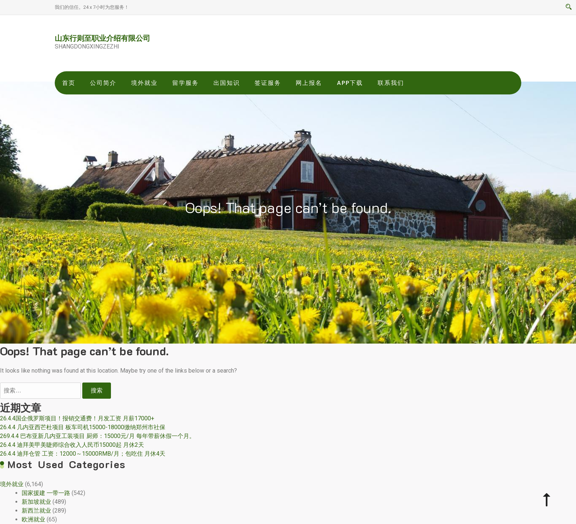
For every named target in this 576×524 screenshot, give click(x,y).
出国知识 (226, 83)
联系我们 (391, 83)
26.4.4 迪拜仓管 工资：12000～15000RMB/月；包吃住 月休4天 (82, 453)
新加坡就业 (36, 501)
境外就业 (144, 83)
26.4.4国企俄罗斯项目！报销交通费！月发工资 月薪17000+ (77, 418)
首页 (68, 83)
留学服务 (185, 83)
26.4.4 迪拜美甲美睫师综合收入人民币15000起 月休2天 (72, 444)
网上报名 (309, 83)
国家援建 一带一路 (46, 492)
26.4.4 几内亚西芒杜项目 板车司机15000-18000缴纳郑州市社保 (82, 427)
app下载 (350, 83)
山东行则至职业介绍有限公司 (102, 38)
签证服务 (268, 83)
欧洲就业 (33, 519)
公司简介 (103, 83)
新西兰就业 (36, 510)
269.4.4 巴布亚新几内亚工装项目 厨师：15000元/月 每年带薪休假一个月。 (97, 436)
